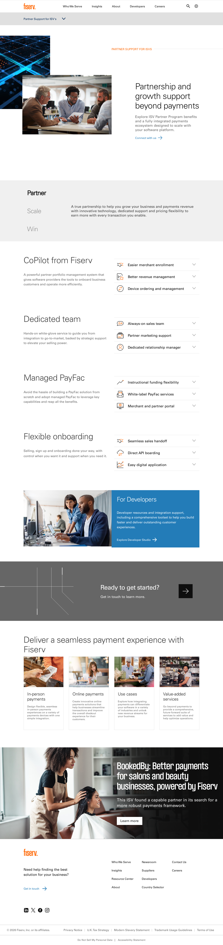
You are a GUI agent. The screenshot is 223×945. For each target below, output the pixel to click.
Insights (97, 6)
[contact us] (186, 591)
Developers (137, 6)
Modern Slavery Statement (131, 930)
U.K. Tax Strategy (98, 930)
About (116, 6)
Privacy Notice (73, 930)
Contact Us (179, 862)
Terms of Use (205, 930)
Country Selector (153, 887)
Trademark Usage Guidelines (173, 930)
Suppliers (148, 870)
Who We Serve (72, 6)
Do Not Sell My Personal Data (95, 940)
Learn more (129, 821)
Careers (160, 6)
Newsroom (149, 862)
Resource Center (122, 879)
